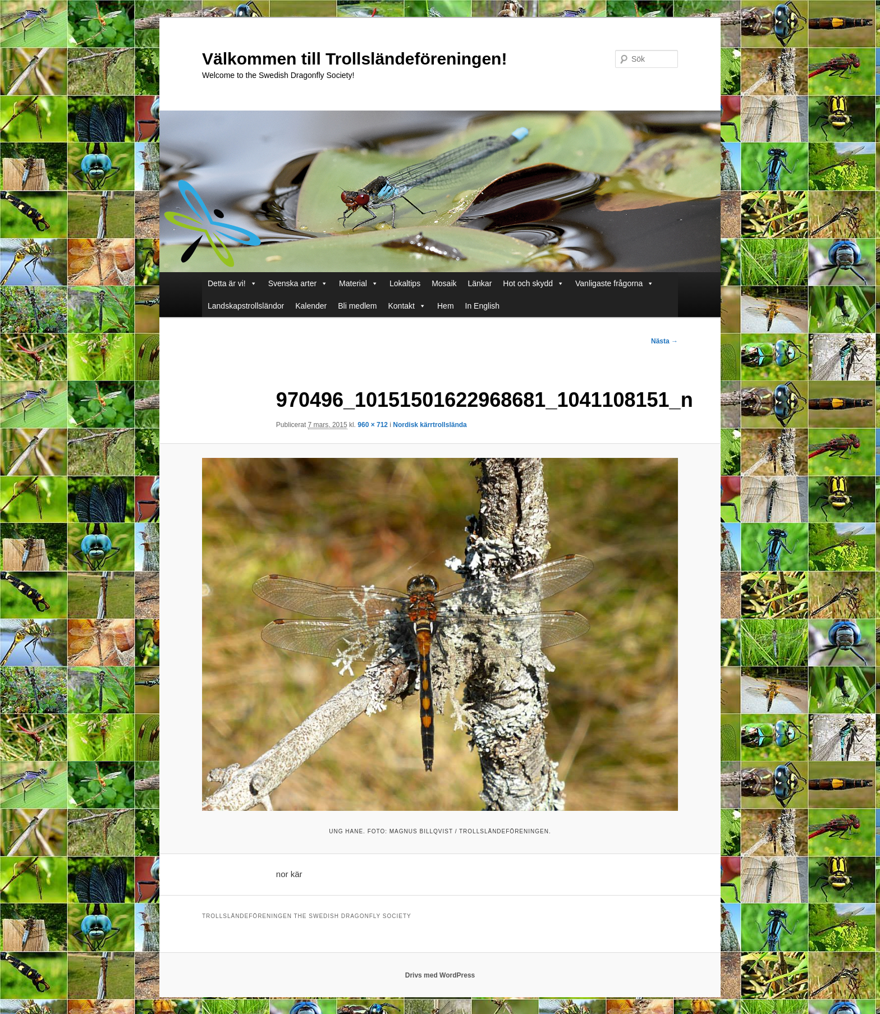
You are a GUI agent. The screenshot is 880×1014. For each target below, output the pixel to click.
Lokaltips (404, 283)
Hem (445, 305)
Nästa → (664, 341)
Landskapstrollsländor (246, 305)
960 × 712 (373, 425)
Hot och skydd (528, 283)
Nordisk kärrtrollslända (429, 425)
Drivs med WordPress (440, 975)
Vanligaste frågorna (609, 283)
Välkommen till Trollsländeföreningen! (354, 58)
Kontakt (401, 305)
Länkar (480, 283)
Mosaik (444, 283)
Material (353, 283)
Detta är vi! (227, 283)
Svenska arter (292, 283)
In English (482, 305)
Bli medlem (357, 305)
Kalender (311, 305)
